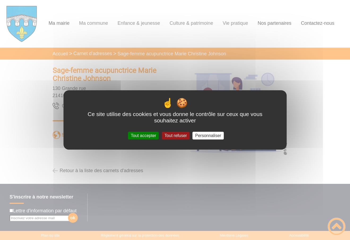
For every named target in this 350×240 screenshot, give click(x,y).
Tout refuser (176, 135)
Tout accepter (143, 135)
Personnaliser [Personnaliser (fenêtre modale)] (208, 135)
